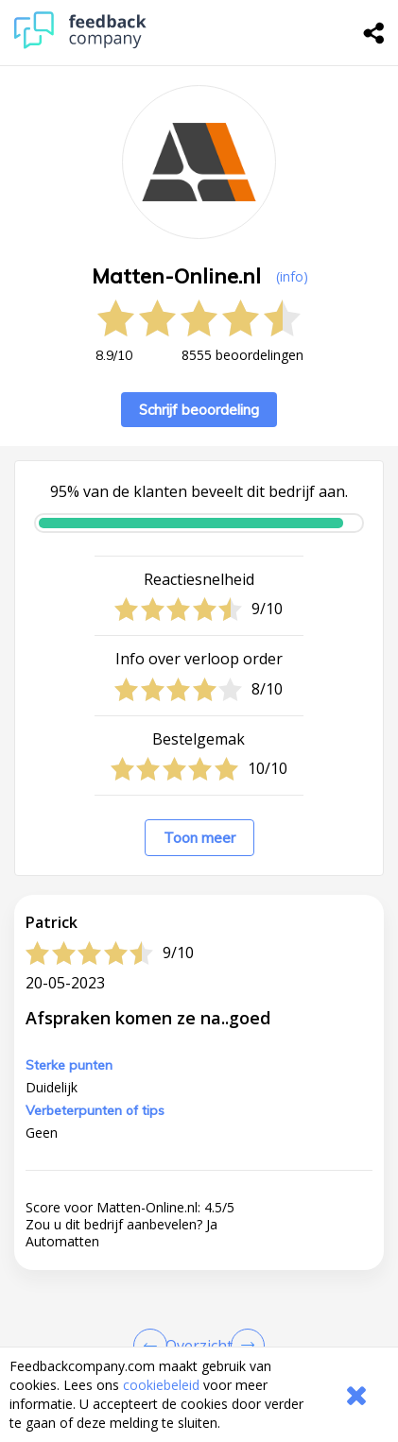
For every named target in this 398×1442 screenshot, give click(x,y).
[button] (199, 1342)
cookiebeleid (161, 1385)
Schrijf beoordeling (199, 410)
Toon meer (199, 838)
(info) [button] (292, 276)
